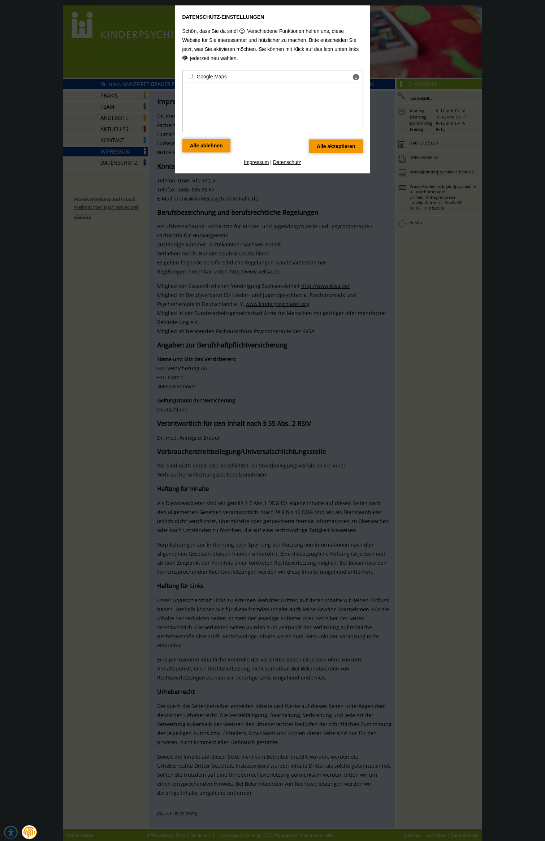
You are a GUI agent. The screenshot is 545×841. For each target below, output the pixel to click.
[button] (29, 832)
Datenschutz (287, 162)
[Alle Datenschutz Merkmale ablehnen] (206, 145)
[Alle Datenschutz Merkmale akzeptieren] (336, 146)
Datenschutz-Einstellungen (223, 17)
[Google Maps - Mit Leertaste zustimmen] (190, 76)
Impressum (256, 162)
